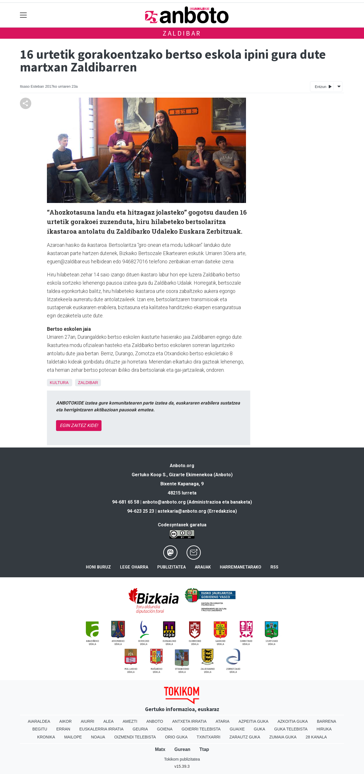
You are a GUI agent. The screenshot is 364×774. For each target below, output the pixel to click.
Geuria (140, 729)
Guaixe (237, 729)
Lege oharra (134, 567)
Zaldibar (182, 33)
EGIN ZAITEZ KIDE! (79, 425)
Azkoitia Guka (293, 721)
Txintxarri (208, 737)
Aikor (65, 721)
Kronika (46, 737)
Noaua (98, 737)
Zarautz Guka (244, 737)
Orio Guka (176, 737)
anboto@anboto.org (164, 502)
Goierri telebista (200, 729)
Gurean (182, 749)
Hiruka (324, 729)
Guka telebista (290, 729)
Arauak (203, 567)
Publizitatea (171, 567)
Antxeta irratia (189, 721)
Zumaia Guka (283, 737)
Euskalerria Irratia (101, 729)
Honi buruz (98, 567)
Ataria (222, 721)
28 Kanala (316, 737)
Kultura (59, 382)
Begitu (39, 729)
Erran (63, 729)
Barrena (326, 721)
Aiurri (87, 721)
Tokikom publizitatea (182, 759)
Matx (160, 749)
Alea (108, 721)
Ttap (204, 749)
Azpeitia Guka (253, 721)
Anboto (154, 721)
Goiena (164, 729)
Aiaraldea (39, 721)
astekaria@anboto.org (182, 511)
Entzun (323, 86)
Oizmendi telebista (135, 737)
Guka (259, 729)
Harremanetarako (240, 567)
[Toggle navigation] (23, 15)
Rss (274, 567)
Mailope (73, 737)
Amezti (130, 721)
